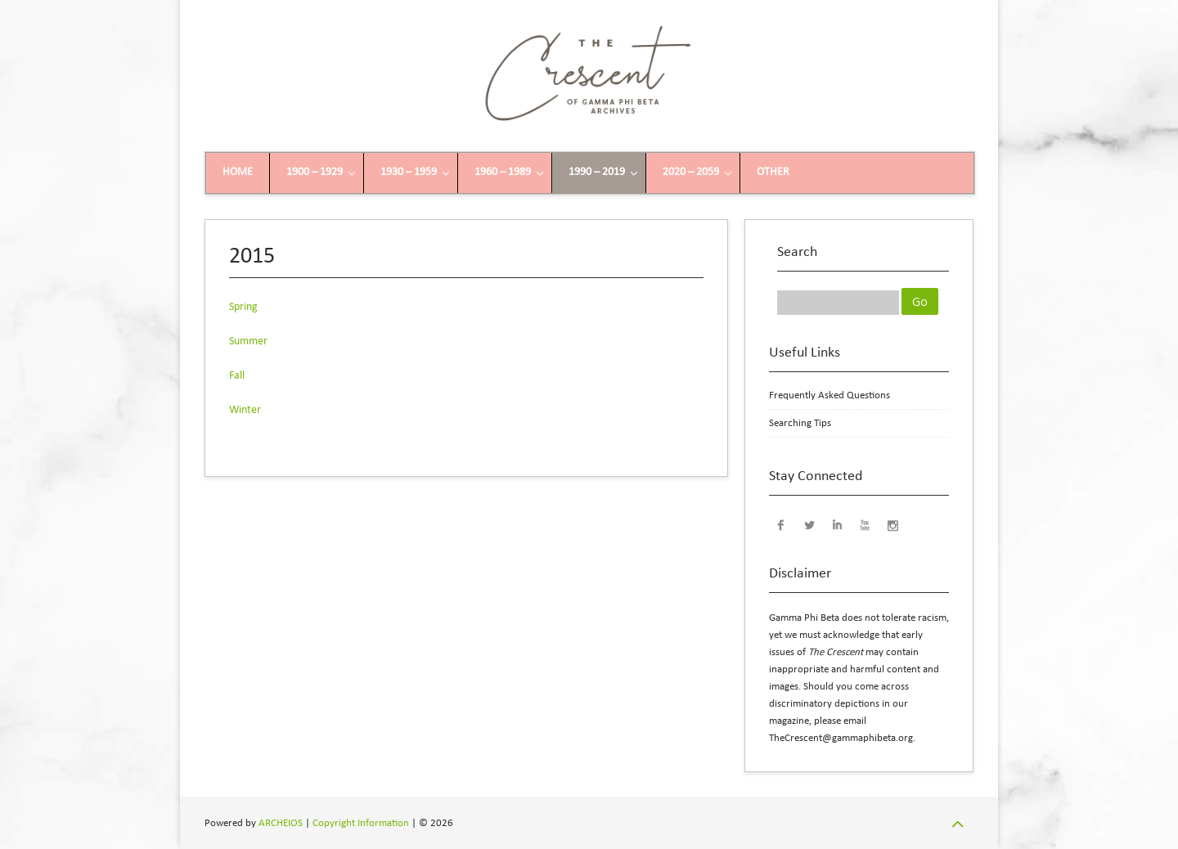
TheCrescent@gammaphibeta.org (841, 738)
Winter (245, 410)
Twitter (809, 524)
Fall (237, 376)
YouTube (864, 524)
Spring (243, 307)
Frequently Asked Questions (829, 395)
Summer (248, 341)
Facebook (781, 524)
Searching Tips (800, 423)
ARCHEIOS (281, 823)
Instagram (892, 524)
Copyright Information (360, 823)
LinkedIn (837, 524)
